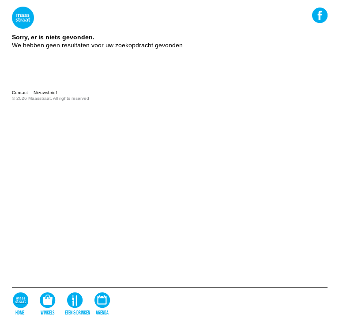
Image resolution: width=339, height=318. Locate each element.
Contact (20, 92)
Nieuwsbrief (45, 92)
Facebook (319, 15)
